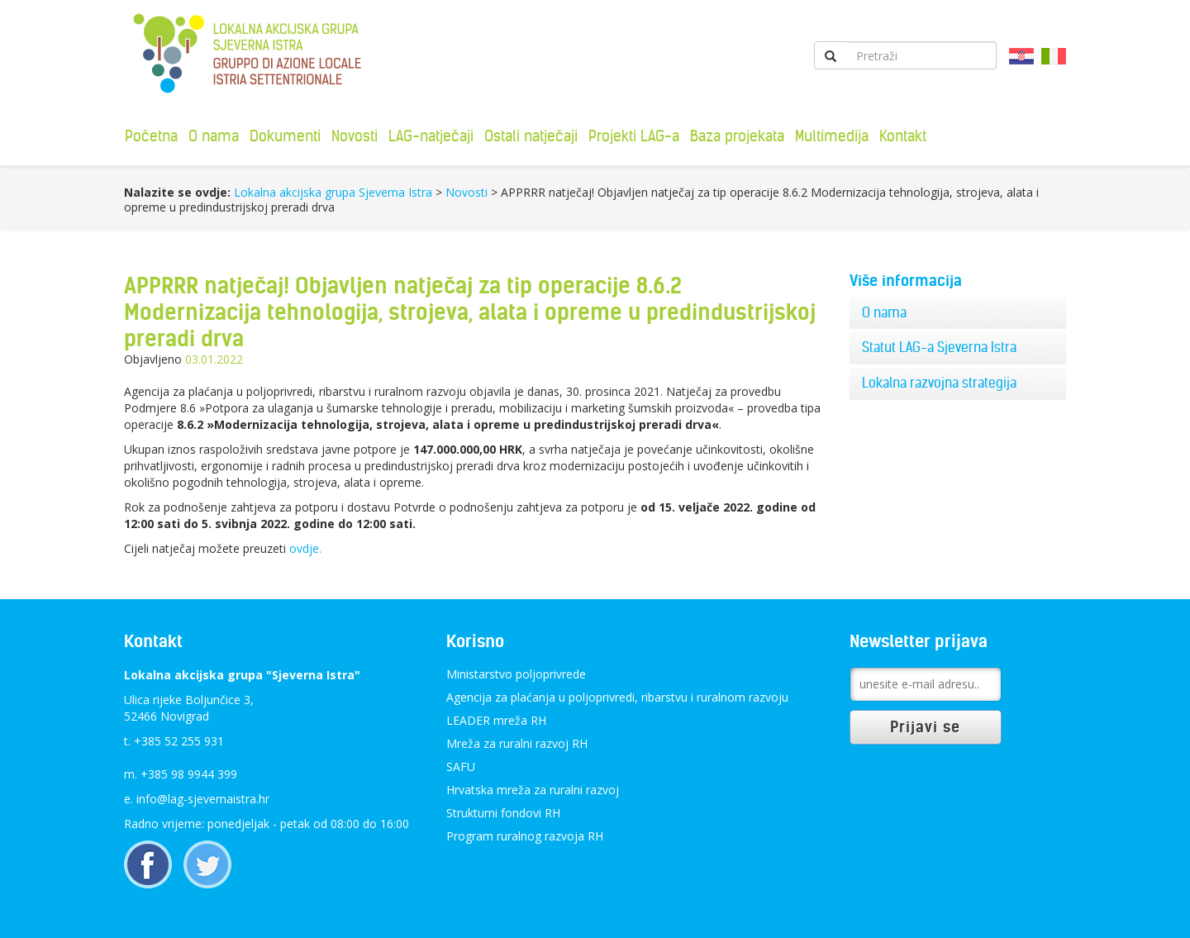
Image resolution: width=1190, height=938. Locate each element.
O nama (213, 135)
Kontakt (902, 135)
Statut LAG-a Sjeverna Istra (939, 347)
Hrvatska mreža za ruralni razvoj (532, 790)
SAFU (460, 766)
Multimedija (832, 135)
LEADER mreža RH (496, 720)
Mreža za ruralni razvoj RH (517, 743)
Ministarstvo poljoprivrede (516, 674)
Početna (151, 135)
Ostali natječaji (531, 135)
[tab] (958, 313)
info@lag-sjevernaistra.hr (202, 799)
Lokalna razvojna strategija (939, 382)
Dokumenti (285, 135)
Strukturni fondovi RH (503, 813)
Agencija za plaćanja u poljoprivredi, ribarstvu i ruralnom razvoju (617, 697)
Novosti (354, 135)
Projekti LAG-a (633, 135)
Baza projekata (737, 135)
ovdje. (305, 548)
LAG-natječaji (431, 135)
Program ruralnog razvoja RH (524, 836)
